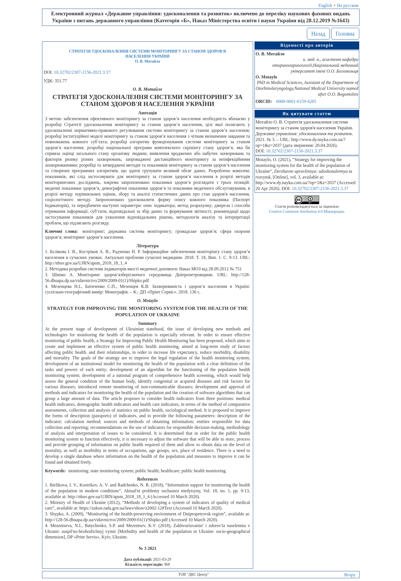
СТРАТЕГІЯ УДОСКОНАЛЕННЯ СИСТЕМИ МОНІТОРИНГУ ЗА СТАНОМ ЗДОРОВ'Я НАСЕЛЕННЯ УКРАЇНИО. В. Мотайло (147, 56)
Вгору (350, 574)
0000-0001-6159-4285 (296, 101)
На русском (347, 5)
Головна (345, 34)
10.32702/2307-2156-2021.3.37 (82, 72)
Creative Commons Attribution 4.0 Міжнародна (306, 211)
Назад (318, 34)
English (325, 5)
